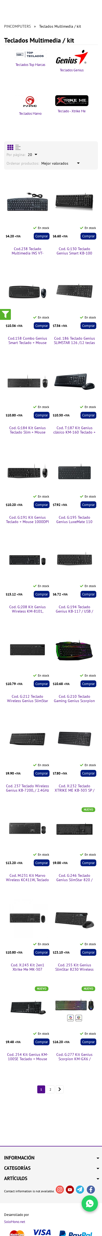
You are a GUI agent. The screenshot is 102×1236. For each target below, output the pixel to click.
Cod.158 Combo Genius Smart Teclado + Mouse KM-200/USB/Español (27, 340)
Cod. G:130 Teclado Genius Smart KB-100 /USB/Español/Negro (74, 251)
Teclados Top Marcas (30, 58)
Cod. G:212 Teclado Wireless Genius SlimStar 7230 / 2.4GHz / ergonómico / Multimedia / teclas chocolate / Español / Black (28, 698)
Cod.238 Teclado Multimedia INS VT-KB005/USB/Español (27, 251)
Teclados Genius (72, 60)
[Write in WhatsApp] (90, 1203)
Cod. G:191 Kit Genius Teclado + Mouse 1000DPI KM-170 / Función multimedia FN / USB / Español (27, 519)
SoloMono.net (14, 1222)
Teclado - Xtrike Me (72, 104)
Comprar (41, 236)
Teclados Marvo (30, 105)
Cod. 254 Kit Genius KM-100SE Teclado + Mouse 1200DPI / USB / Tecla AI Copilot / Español (27, 1057)
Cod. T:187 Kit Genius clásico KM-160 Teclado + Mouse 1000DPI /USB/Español (74, 430)
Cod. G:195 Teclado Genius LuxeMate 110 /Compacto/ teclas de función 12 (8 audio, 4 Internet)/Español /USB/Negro (74, 519)
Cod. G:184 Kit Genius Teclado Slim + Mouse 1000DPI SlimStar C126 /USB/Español (27, 430)
